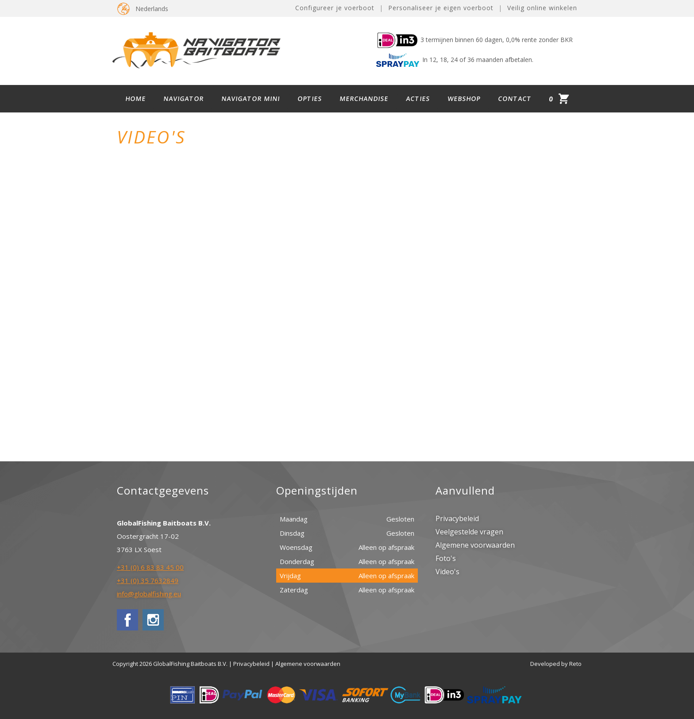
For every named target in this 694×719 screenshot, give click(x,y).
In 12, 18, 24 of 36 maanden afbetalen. (454, 59)
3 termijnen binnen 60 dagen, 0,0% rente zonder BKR (474, 39)
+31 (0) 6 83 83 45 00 (150, 567)
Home (136, 98)
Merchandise (364, 98)
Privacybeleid (457, 518)
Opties (310, 98)
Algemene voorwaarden (475, 545)
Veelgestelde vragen (469, 532)
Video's (447, 571)
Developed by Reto (556, 664)
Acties (418, 98)
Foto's (446, 558)
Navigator (183, 98)
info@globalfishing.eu (149, 593)
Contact (515, 98)
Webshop (464, 98)
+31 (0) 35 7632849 (147, 580)
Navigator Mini (251, 98)
